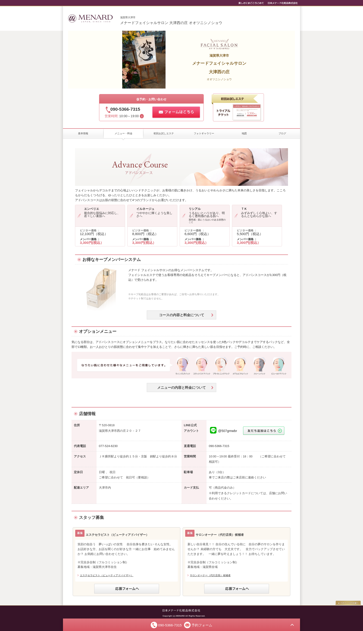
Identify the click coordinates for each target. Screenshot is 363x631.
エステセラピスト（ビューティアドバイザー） (106, 575)
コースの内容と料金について (181, 315)
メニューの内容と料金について (181, 387)
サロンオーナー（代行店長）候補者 (210, 575)
